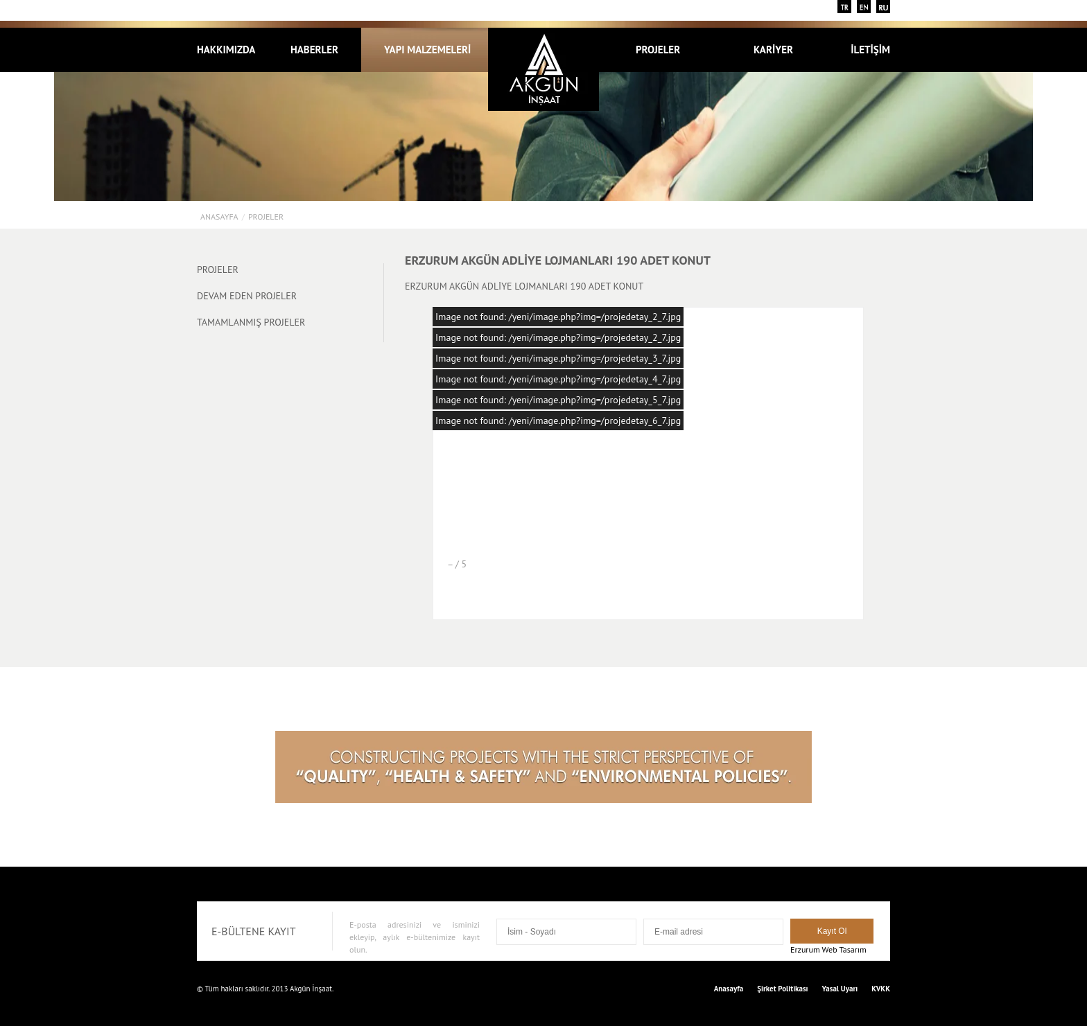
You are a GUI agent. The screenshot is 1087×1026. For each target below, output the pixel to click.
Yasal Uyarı (840, 988)
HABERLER (314, 49)
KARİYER (773, 49)
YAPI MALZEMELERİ (427, 49)
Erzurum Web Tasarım (828, 949)
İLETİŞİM (870, 49)
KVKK (880, 988)
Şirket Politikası (782, 988)
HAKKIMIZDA (226, 49)
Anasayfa (219, 216)
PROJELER (666, 49)
